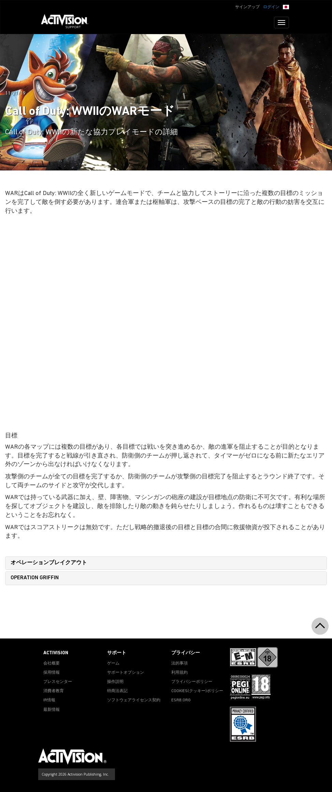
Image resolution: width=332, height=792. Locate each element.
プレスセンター (57, 682)
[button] (286, 6)
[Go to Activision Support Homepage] (68, 22)
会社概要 (51, 663)
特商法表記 (117, 691)
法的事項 (179, 663)
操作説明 (115, 682)
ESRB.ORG (181, 700)
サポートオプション (125, 673)
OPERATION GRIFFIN (35, 578)
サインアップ (247, 7)
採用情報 (51, 673)
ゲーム (113, 663)
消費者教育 (53, 691)
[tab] (166, 563)
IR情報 (49, 700)
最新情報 (51, 710)
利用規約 (179, 673)
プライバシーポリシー (191, 682)
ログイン (271, 7)
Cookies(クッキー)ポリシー (197, 691)
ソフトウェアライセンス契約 (133, 700)
